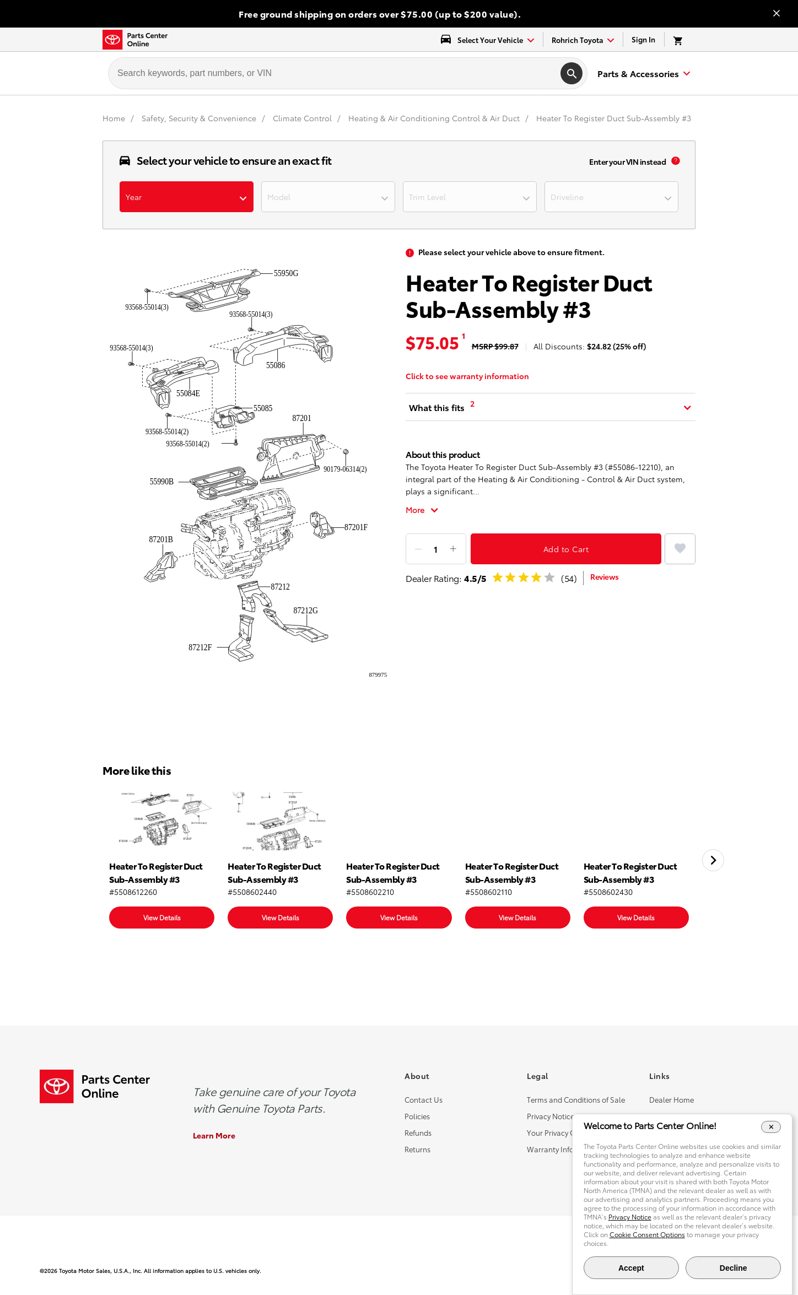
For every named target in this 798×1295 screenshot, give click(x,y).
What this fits (437, 407)
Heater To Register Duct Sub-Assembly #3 (613, 117)
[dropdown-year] (187, 196)
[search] (571, 73)
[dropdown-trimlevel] (470, 196)
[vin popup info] (675, 161)
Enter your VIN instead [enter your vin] (627, 161)
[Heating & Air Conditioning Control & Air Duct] (435, 117)
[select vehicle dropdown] (488, 39)
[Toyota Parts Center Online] (135, 40)
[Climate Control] (303, 117)
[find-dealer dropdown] (583, 39)
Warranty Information (564, 1149)
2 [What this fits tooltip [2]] (472, 403)
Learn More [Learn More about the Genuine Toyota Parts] (214, 1135)
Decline (733, 1268)
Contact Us (424, 1099)
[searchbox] (332, 73)
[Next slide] (713, 860)
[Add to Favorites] (680, 548)
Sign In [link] (643, 39)
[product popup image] (247, 469)
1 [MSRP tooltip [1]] (463, 335)
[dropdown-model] (328, 196)
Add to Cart (566, 548)
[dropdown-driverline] (611, 196)
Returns (417, 1149)
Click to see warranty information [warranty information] (467, 375)
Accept (631, 1268)
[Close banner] (776, 14)
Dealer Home (671, 1099)
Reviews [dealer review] (604, 576)
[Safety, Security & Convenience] (200, 117)
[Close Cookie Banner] (771, 1127)
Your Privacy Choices (561, 1132)
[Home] (115, 117)
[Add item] (453, 549)
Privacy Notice (550, 1116)
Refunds (418, 1132)
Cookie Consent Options (647, 1234)
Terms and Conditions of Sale (576, 1099)
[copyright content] (219, 1271)
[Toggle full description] (422, 509)
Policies (417, 1116)
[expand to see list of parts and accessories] (642, 73)
